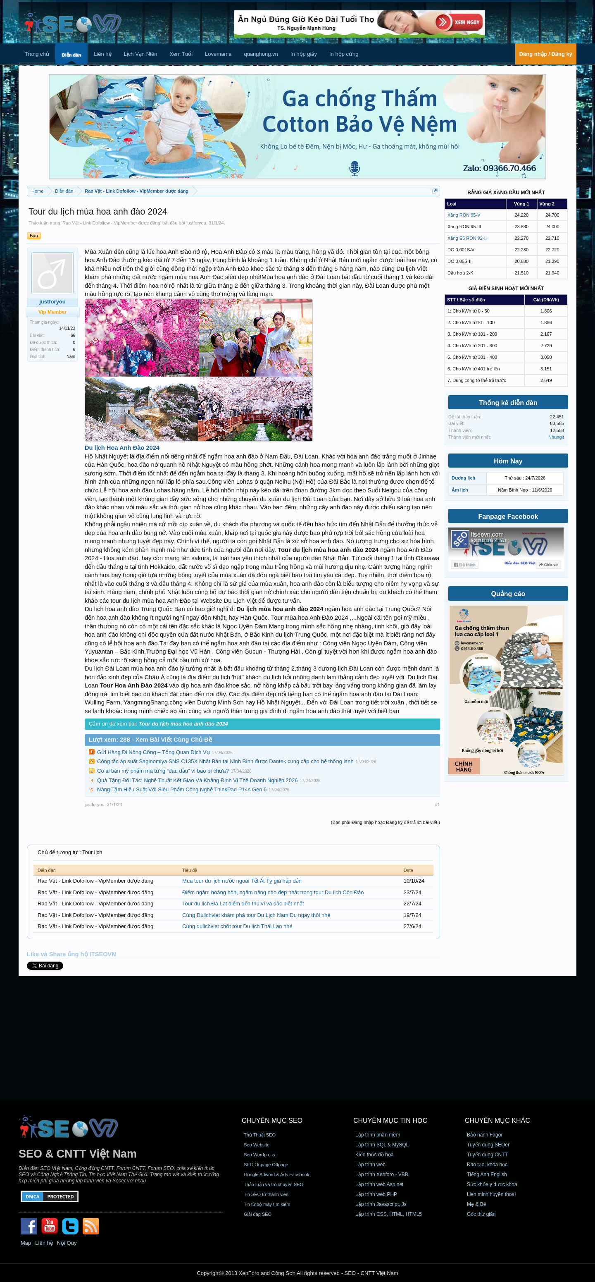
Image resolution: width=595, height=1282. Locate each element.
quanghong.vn (261, 54)
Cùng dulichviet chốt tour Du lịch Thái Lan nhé (237, 926)
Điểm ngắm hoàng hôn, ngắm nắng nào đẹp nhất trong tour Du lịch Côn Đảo (273, 892)
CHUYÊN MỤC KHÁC (497, 1120)
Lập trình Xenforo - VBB (381, 1174)
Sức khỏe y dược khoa (492, 1184)
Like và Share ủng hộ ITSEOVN (71, 954)
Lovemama (218, 54)
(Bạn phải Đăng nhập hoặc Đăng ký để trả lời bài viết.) (385, 822)
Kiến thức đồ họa (374, 1155)
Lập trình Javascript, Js (381, 1204)
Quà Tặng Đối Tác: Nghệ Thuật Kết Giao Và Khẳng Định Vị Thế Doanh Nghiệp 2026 (197, 780)
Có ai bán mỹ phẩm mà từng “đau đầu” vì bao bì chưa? (163, 771)
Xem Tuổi (181, 54)
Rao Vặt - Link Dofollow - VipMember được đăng (111, 222)
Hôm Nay (508, 461)
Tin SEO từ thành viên (266, 1194)
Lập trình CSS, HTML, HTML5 (388, 1214)
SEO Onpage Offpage (266, 1164)
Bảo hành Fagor (484, 1135)
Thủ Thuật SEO (260, 1134)
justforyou (196, 222)
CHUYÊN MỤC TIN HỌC (390, 1120)
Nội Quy (67, 1243)
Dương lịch (463, 477)
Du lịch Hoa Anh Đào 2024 (122, 447)
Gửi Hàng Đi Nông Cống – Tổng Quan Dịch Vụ (153, 752)
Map (26, 1243)
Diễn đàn (71, 55)
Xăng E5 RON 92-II (467, 238)
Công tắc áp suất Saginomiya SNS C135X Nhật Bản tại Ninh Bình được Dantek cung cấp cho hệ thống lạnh (225, 761)
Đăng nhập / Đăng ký (545, 54)
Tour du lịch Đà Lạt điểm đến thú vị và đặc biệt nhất (243, 903)
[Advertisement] (297, 1038)
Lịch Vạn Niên (140, 54)
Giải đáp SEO (257, 1214)
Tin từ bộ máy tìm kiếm (267, 1204)
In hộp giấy (303, 54)
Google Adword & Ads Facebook (276, 1174)
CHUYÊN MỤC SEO (272, 1120)
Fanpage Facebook (508, 516)
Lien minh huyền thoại (491, 1194)
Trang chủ (37, 54)
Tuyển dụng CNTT (487, 1155)
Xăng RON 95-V (463, 214)
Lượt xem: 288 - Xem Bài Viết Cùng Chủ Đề (150, 739)
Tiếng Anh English (487, 1174)
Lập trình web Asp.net (379, 1184)
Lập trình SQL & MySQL (382, 1145)
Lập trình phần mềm (377, 1135)
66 (73, 335)
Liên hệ (102, 54)
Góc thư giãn (481, 1214)
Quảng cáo (508, 593)
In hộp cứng (344, 54)
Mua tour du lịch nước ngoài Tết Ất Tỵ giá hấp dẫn (242, 881)
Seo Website (256, 1144)
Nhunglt (556, 436)
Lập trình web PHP (376, 1194)
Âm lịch (460, 489)
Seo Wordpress (259, 1154)
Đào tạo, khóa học (487, 1164)
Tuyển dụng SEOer (488, 1145)
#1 (437, 804)
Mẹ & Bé (476, 1204)
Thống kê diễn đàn (508, 402)
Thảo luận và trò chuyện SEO (273, 1184)
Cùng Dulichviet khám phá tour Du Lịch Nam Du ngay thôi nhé (256, 915)
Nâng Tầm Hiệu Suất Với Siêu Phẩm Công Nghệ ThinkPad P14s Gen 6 (182, 789)
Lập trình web (370, 1164)
